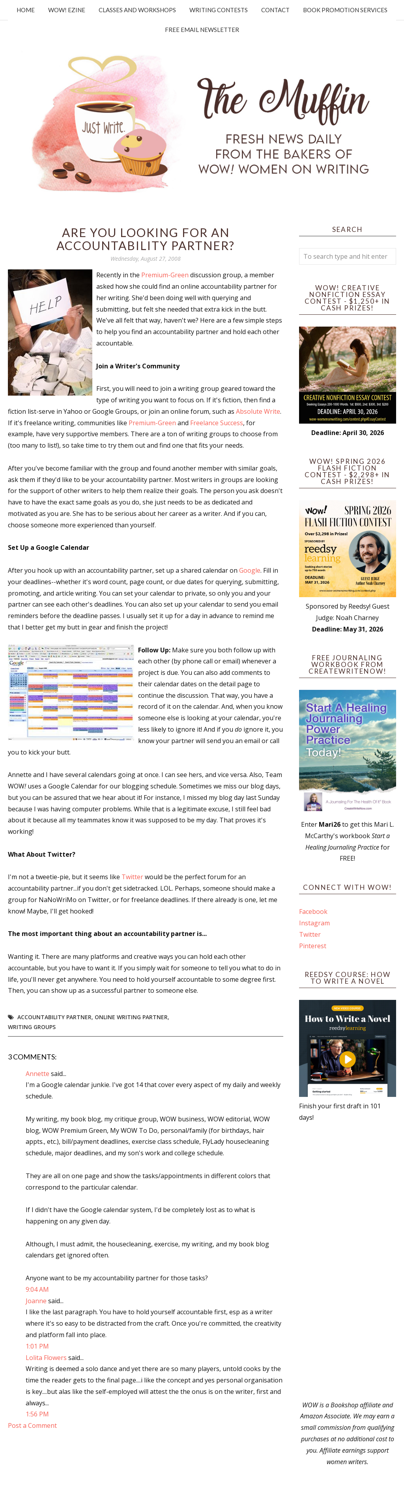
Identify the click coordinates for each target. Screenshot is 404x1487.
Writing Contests (218, 9)
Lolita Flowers (46, 1357)
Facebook (313, 911)
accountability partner (54, 1017)
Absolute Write (258, 411)
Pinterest (312, 946)
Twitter (132, 876)
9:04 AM (37, 1289)
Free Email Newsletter (202, 29)
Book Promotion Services (345, 9)
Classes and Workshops (137, 9)
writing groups (32, 1027)
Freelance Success (216, 422)
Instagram (314, 923)
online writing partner (131, 1017)
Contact (275, 9)
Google (249, 570)
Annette (37, 1073)
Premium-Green (165, 275)
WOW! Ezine (66, 9)
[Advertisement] (347, 1261)
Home (26, 9)
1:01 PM (37, 1346)
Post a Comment (32, 1425)
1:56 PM (37, 1414)
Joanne (36, 1300)
